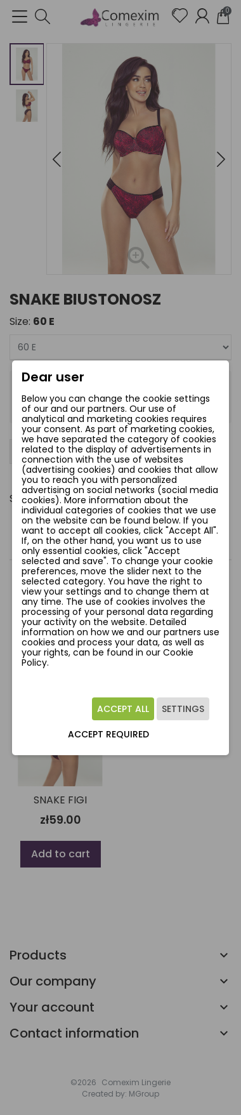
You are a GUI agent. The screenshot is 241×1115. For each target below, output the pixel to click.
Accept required (108, 734)
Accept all (123, 709)
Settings (183, 709)
